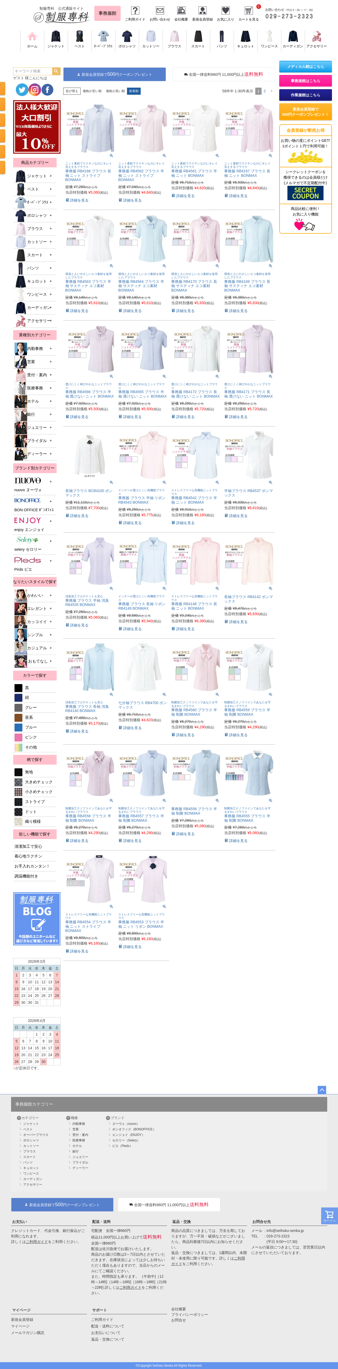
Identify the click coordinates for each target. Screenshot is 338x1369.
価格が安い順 (92, 91)
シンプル (28, 635)
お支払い (19, 1222)
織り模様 (27, 821)
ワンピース (30, 294)
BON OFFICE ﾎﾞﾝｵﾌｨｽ (34, 504)
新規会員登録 (202, 19)
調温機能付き (26, 876)
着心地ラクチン (28, 856)
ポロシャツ (30, 215)
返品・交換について (107, 1339)
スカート (28, 255)
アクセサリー (32, 321)
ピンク (25, 737)
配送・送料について (107, 1326)
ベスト (26, 189)
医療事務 (28, 388)
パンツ (26, 268)
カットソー (30, 242)
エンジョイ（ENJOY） (128, 1135)
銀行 (24, 414)
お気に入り (225, 19)
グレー (25, 707)
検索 (56, 71)
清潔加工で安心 (28, 846)
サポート (99, 1310)
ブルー (25, 727)
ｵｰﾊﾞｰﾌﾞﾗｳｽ (31, 202)
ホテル (26, 401)
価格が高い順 (115, 91)
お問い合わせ (160, 19)
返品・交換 (181, 1222)
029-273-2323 (278, 1236)
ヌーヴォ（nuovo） (126, 1124)
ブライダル (30, 441)
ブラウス (28, 229)
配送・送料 (101, 1222)
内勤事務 (28, 349)
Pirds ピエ (27, 563)
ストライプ (29, 802)
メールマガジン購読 (27, 1333)
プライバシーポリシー (189, 1314)
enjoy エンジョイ (29, 524)
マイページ (21, 1310)
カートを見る (248, 19)
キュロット (30, 281)
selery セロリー (28, 543)
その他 (25, 747)
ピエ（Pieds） (122, 1146)
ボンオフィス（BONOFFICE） (134, 1129)
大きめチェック (33, 782)
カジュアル (30, 648)
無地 (23, 772)
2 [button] (265, 91)
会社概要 (181, 19)
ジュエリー (30, 428)
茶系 (23, 717)
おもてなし (31, 661)
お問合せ (178, 1320)
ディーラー (30, 454)
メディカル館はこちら (305, 66)
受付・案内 (30, 375)
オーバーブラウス (35, 1135)
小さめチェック (33, 792)
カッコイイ (30, 622)
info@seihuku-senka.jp (285, 1230)
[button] (271, 91)
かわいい (28, 595)
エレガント (30, 609)
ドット (25, 812)
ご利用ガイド (135, 19)
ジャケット (30, 176)
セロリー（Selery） (126, 1140)
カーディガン (32, 308)
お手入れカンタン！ (32, 866)
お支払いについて (106, 1333)
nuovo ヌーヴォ (28, 484)
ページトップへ (322, 1090)
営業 (24, 362)
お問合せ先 (261, 1222)
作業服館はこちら (305, 95)
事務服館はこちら (305, 81)
